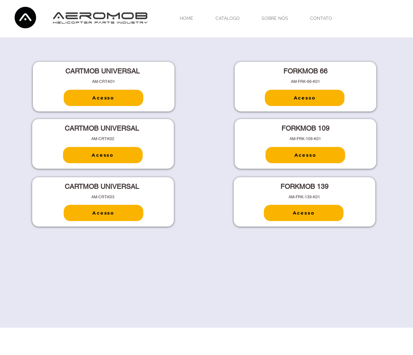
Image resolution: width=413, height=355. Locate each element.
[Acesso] (103, 98)
